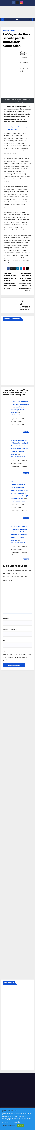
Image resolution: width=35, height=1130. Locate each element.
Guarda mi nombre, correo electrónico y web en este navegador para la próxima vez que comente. (17, 657)
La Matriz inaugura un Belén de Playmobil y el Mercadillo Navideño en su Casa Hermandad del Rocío (10, 280)
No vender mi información (11, 1122)
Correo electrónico (10, 629)
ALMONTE (6, 30)
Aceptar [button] (20, 1125)
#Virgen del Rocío (24, 69)
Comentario (8, 580)
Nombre (6, 618)
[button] (29, 19)
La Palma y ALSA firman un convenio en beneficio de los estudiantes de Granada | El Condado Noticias (20, 406)
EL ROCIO (12, 30)
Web (4, 640)
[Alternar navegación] (17, 19)
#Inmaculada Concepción (24, 61)
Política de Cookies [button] (9, 1126)
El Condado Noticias (23, 54)
